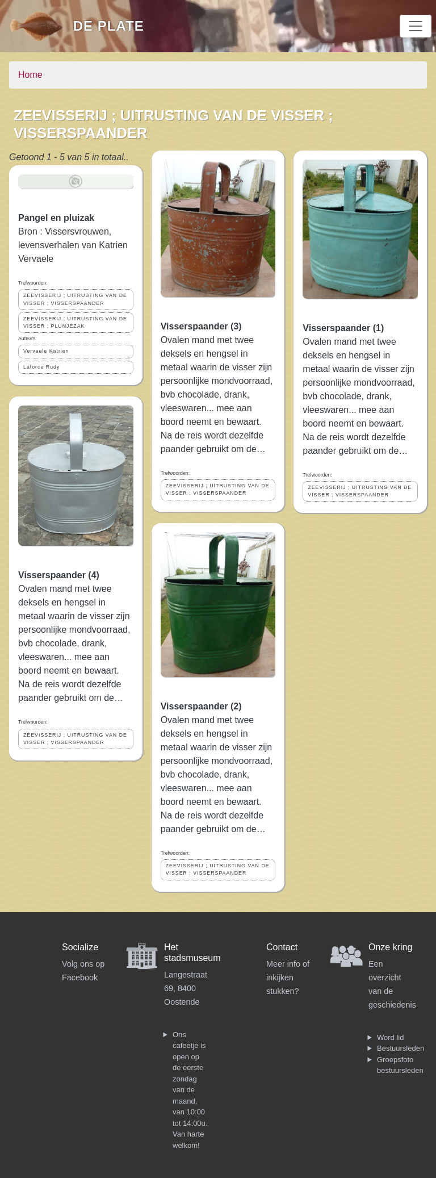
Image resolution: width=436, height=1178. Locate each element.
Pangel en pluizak (56, 218)
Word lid (390, 1037)
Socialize (80, 947)
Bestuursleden (400, 1048)
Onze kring (390, 947)
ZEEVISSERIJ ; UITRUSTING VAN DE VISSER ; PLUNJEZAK (75, 322)
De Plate (108, 26)
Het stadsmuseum (192, 952)
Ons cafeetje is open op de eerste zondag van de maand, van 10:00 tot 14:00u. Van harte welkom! (190, 1090)
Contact (281, 947)
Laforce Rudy (41, 367)
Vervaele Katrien (46, 351)
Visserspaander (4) (58, 575)
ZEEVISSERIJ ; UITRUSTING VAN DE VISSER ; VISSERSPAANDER (75, 299)
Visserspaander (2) (201, 706)
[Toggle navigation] (415, 26)
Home (30, 75)
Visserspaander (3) (201, 326)
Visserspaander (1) (343, 328)
